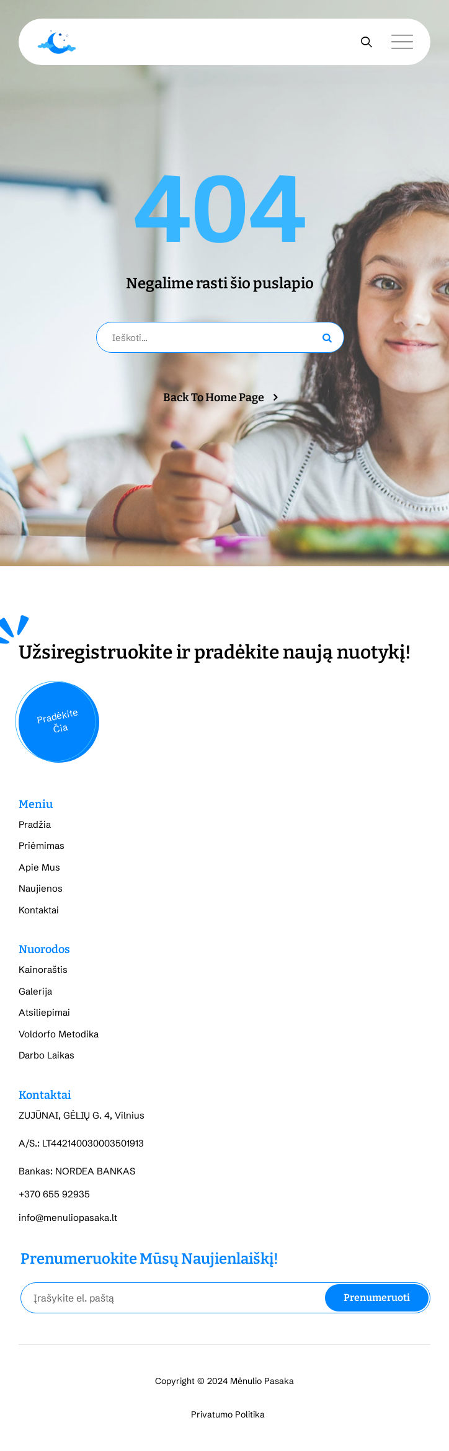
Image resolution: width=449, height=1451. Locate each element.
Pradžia (35, 824)
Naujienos (41, 888)
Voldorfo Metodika (59, 1034)
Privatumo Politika (228, 1414)
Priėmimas (41, 845)
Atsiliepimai (44, 1012)
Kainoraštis (43, 969)
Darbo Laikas (46, 1055)
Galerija (35, 991)
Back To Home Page (213, 397)
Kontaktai (39, 910)
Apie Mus (39, 867)
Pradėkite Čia (57, 720)
